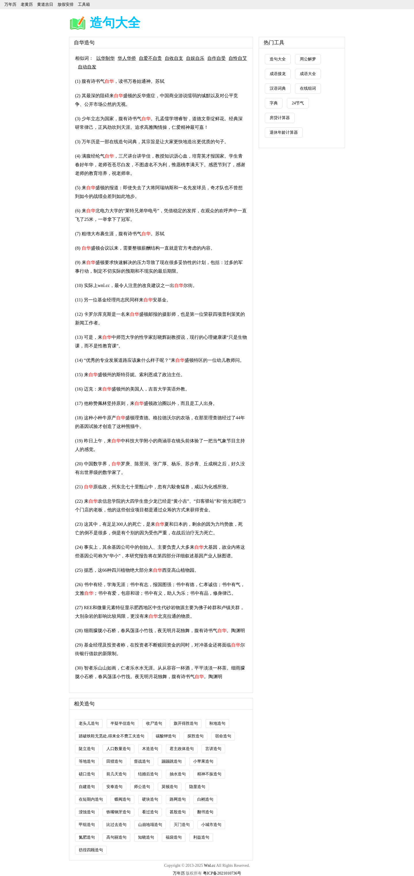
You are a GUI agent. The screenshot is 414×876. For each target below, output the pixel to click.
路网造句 (178, 799)
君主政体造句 (182, 749)
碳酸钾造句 (166, 736)
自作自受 (216, 58)
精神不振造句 (209, 774)
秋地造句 (217, 723)
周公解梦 (308, 59)
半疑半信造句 (122, 723)
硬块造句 (150, 799)
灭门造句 (182, 825)
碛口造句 (87, 774)
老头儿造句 (89, 723)
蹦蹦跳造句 (172, 761)
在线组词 (308, 88)
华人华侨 (127, 58)
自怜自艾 (238, 58)
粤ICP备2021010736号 (222, 873)
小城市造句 (211, 825)
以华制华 (105, 58)
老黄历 (27, 4)
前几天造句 (116, 774)
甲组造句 (87, 825)
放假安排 (65, 4)
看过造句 (150, 812)
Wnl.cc (209, 865)
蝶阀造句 (122, 799)
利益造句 (201, 837)
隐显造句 (197, 787)
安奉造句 (114, 787)
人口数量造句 (118, 749)
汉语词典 (278, 88)
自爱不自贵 (150, 58)
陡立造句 (87, 749)
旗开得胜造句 (186, 723)
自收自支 (174, 58)
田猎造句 (114, 761)
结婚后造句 (148, 774)
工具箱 (84, 4)
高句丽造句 (116, 837)
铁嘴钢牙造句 (118, 812)
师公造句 (142, 787)
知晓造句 (146, 837)
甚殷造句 (178, 812)
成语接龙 (278, 74)
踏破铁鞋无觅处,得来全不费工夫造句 (111, 736)
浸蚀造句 (87, 812)
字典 (274, 103)
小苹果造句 (203, 761)
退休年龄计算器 (284, 132)
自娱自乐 (195, 58)
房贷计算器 (280, 118)
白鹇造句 (205, 799)
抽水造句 (178, 774)
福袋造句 (174, 837)
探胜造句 (195, 736)
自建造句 (87, 787)
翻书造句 (205, 812)
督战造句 (142, 761)
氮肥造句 (87, 837)
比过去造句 (116, 825)
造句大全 (115, 23)
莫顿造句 (170, 787)
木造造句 (150, 749)
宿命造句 (223, 736)
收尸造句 (154, 723)
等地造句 (87, 761)
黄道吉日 (45, 4)
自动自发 (87, 66)
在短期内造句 (91, 799)
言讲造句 (213, 749)
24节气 (298, 103)
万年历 (10, 4)
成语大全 (308, 74)
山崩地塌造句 (150, 825)
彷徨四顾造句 (91, 850)
